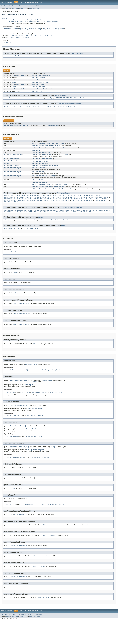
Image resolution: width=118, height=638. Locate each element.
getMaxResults (64, 216)
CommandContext (47, 156)
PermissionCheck (21, 77)
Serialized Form (8, 44)
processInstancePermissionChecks (43, 91)
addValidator (20, 201)
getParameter (93, 216)
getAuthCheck (8, 216)
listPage (104, 204)
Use (21, 2)
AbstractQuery (14, 36)
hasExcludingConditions (79, 204)
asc (28, 201)
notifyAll (48, 226)
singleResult (88, 206)
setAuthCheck (8, 218)
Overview (3, 2)
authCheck (7, 109)
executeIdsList (9, 204)
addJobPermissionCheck (40, 148)
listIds (96, 204)
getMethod (66, 204)
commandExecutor (10, 100)
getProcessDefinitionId (40, 167)
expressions (21, 100)
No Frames (28, 6)
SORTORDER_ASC (60, 100)
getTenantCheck (104, 216)
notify (41, 226)
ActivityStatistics (53, 21)
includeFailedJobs (38, 79)
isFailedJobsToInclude (40, 184)
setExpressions (77, 206)
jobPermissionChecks (39, 86)
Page (66, 158)
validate (7, 208)
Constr (16, 8)
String (14, 84)
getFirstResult (33, 216)
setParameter (74, 218)
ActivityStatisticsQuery (42, 21)
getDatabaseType (21, 216)
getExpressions (55, 204)
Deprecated (30, 2)
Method (21, 8)
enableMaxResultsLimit (92, 201)
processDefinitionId (39, 88)
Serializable (7, 29)
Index (36, 2)
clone (6, 226)
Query (39, 29)
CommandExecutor (53, 128)
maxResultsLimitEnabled (35, 100)
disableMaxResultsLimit (74, 201)
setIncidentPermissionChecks (42, 189)
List (13, 77)
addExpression (9, 201)
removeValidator (49, 206)
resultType (49, 100)
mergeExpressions (10, 206)
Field (12, 8)
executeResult (22, 204)
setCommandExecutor (63, 206)
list (90, 204)
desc (54, 201)
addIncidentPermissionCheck (42, 146)
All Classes (39, 6)
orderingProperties (49, 109)
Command (15, 29)
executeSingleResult (35, 204)
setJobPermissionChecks (40, 191)
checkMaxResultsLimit (38, 201)
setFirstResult (33, 218)
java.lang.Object (7, 18)
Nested (8, 8)
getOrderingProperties (79, 216)
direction (60, 201)
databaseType (17, 109)
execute (106, 202)
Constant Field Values (12, 259)
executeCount (36, 156)
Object (20, 29)
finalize (19, 226)
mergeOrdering (23, 206)
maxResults (37, 109)
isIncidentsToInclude (39, 187)
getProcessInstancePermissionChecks (45, 169)
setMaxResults (45, 218)
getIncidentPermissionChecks (42, 162)
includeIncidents (38, 81)
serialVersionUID (38, 93)
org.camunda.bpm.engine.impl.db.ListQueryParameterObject (23, 20)
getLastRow (54, 216)
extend (46, 204)
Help (41, 2)
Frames (21, 6)
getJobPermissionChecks (40, 165)
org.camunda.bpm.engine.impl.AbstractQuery (22, 21)
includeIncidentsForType (40, 84)
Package (10, 2)
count (49, 201)
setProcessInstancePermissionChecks (45, 194)
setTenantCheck (85, 218)
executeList (36, 158)
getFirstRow (44, 216)
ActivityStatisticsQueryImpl (14, 128)
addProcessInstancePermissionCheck (44, 151)
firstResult (27, 109)
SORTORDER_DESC (71, 100)
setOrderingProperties (60, 218)
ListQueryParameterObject (69, 106)
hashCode (34, 226)
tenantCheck (70, 109)
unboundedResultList (102, 206)
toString (56, 226)
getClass (26, 226)
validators (82, 100)
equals (12, 226)
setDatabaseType (21, 218)
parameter (61, 109)
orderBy (32, 206)
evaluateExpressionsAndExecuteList (89, 202)
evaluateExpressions (11, 202)
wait (62, 226)
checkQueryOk (36, 153)
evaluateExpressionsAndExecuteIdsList (62, 202)
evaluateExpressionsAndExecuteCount (33, 202)
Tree (24, 2)
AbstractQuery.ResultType (13, 57)
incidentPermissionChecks (41, 77)
